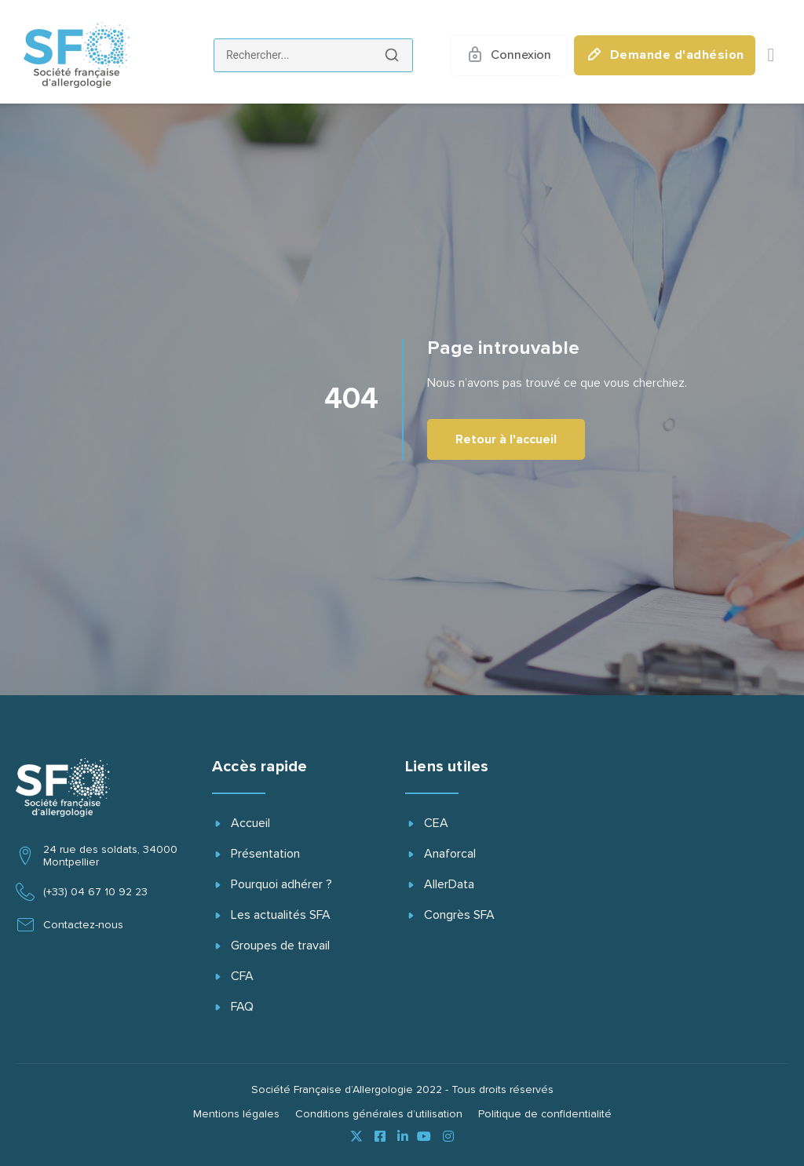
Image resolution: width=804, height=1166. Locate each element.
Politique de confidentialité (545, 1114)
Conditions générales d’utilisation (378, 1114)
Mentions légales (236, 1114)
